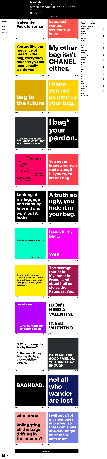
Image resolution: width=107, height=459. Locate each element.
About (16, 456)
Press (34, 456)
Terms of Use (43, 6)
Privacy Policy (45, 7)
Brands (22, 456)
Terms (49, 456)
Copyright (42, 456)
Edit (76, 10)
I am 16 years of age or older (39, 13)
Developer (30, 456)
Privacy (46, 456)
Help (19, 456)
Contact (37, 456)
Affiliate (25, 456)
